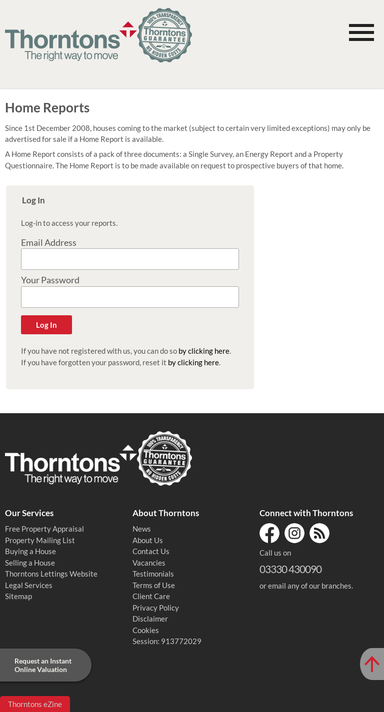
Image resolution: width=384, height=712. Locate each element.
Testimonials (153, 573)
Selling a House (30, 562)
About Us (147, 540)
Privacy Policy (155, 607)
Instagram (294, 533)
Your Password (50, 280)
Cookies (145, 630)
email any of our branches (310, 585)
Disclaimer (150, 618)
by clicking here (204, 350)
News (141, 528)
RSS (320, 533)
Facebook (270, 533)
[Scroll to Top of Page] (372, 664)
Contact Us (151, 551)
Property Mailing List (40, 540)
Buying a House (30, 551)
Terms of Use (153, 585)
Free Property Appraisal (44, 528)
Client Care (151, 596)
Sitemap (18, 596)
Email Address (48, 242)
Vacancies (149, 562)
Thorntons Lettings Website (51, 573)
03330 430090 (291, 569)
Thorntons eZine (35, 704)
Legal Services (28, 585)
